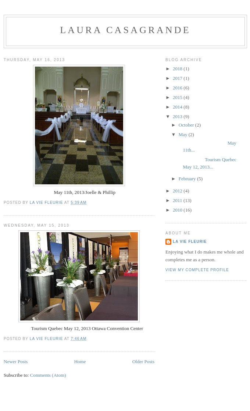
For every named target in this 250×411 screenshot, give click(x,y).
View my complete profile (197, 270)
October (187, 125)
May (184, 134)
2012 (178, 191)
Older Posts (143, 361)
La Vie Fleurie (190, 242)
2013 (178, 116)
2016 (178, 88)
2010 (178, 210)
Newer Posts (16, 361)
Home (80, 361)
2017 (178, 78)
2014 (178, 107)
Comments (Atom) (48, 375)
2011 (178, 200)
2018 (178, 68)
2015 (178, 97)
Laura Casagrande (125, 30)
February (188, 178)
